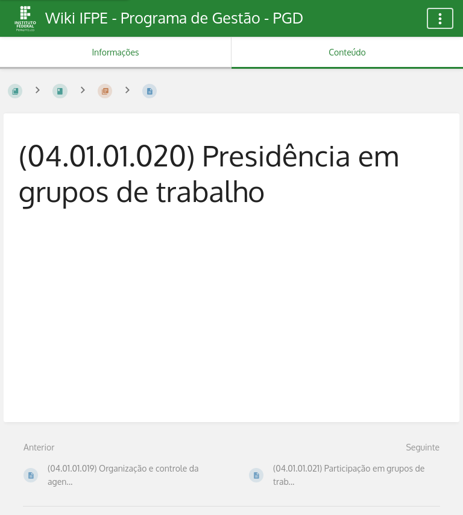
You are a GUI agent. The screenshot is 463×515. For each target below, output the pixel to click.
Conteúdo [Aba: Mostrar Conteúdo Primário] (347, 52)
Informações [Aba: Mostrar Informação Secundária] (115, 52)
